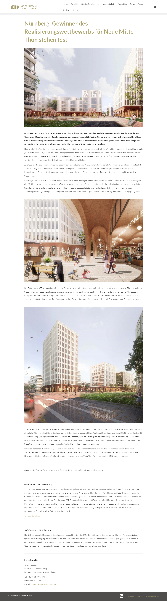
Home (64, 4)
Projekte (73, 4)
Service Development (89, 4)
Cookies (139, 596)
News (131, 4)
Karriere (148, 4)
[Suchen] (157, 7)
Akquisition (121, 4)
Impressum (130, 596)
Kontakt (65, 10)
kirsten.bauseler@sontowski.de (43, 584)
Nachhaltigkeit (107, 4)
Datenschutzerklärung (152, 596)
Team (139, 4)
